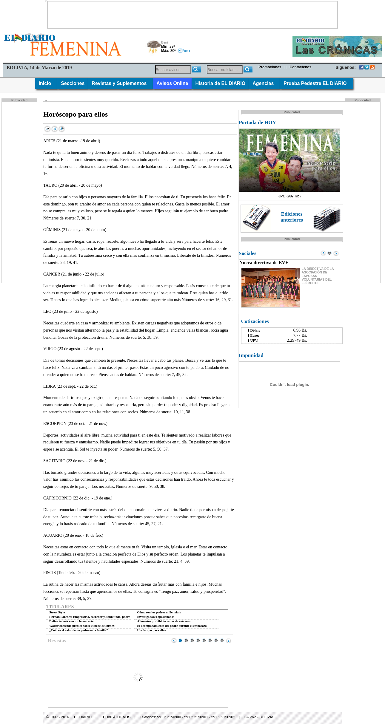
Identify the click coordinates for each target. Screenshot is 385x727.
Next (228, 640)
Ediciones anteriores (292, 217)
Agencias (264, 83)
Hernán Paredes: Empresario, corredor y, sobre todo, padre (89, 616)
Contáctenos (301, 67)
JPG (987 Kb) (289, 196)
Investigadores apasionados (155, 616)
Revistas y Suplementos (120, 83)
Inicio (46, 83)
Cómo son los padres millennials (159, 612)
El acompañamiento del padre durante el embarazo (172, 625)
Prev (174, 640)
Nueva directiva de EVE (264, 262)
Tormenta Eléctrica (153, 48)
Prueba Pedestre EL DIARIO (316, 83)
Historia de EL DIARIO (220, 83)
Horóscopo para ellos (151, 630)
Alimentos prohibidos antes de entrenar (164, 621)
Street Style (57, 612)
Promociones (269, 67)
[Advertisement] (192, 14)
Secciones (72, 83)
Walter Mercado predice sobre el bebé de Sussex (82, 625)
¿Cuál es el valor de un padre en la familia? (78, 630)
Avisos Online (172, 83)
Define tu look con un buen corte (71, 621)
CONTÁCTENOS (117, 717)
